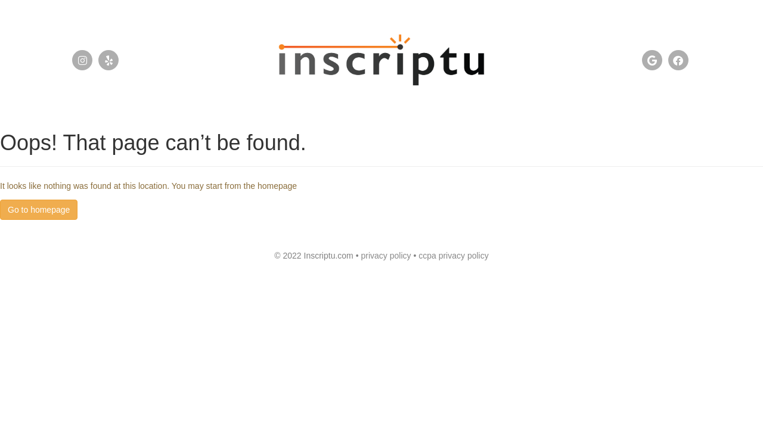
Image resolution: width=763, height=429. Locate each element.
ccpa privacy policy (453, 255)
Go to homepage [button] (39, 209)
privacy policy (387, 255)
